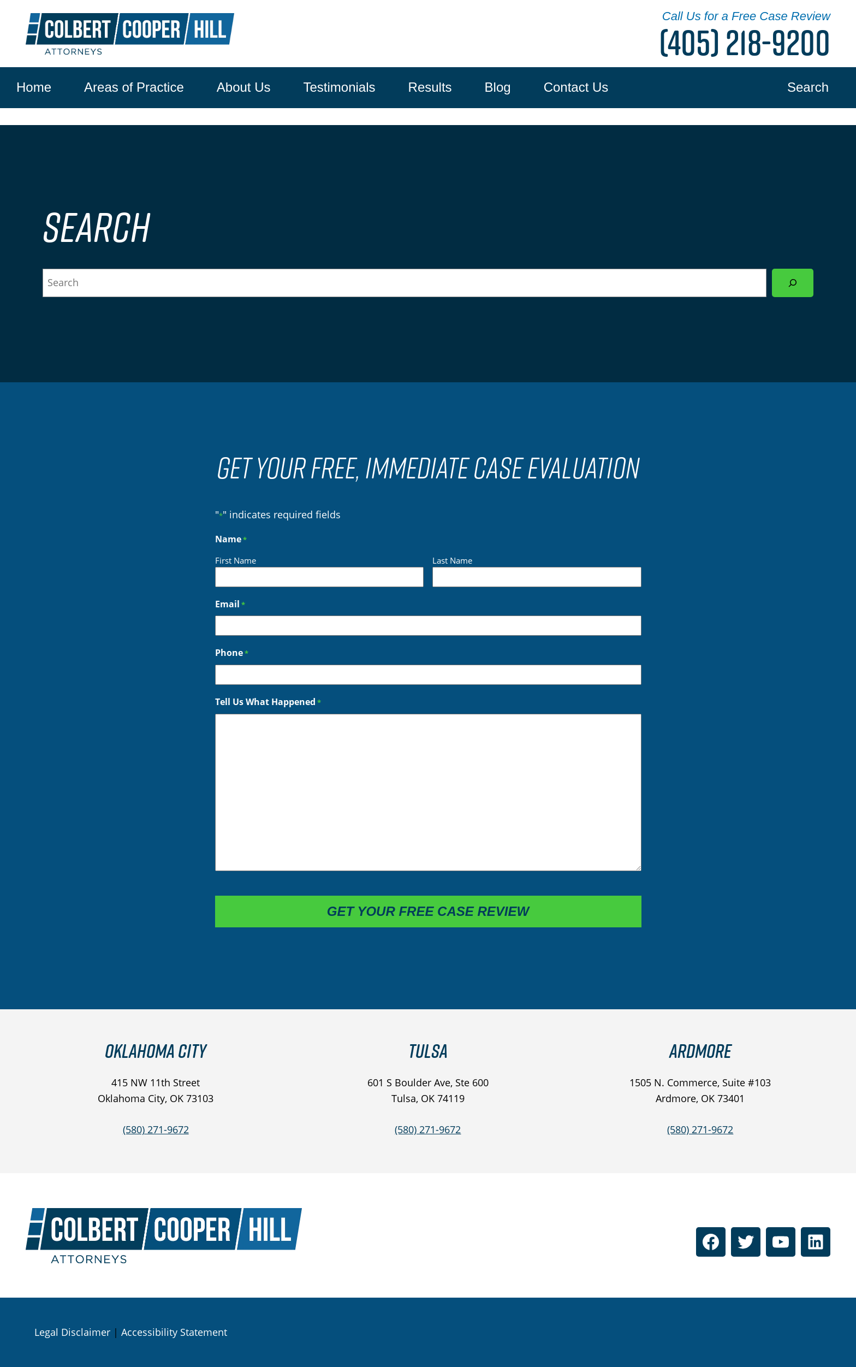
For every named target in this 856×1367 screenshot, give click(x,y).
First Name (235, 560)
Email (230, 604)
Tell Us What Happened (268, 702)
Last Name (452, 560)
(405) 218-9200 (744, 42)
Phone (231, 653)
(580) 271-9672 (156, 1129)
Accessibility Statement (174, 1332)
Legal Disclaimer (72, 1332)
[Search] (792, 283)
